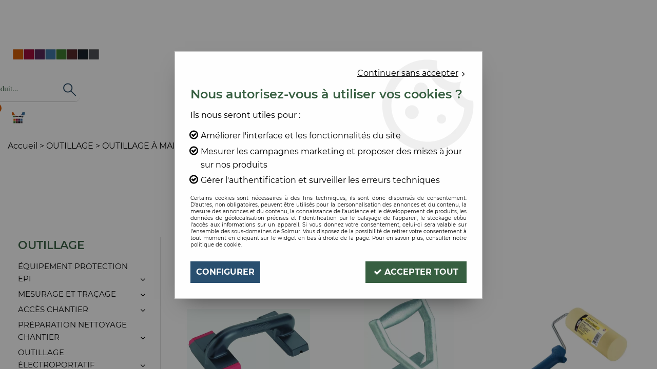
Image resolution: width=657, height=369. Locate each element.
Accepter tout (416, 272)
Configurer (225, 272)
